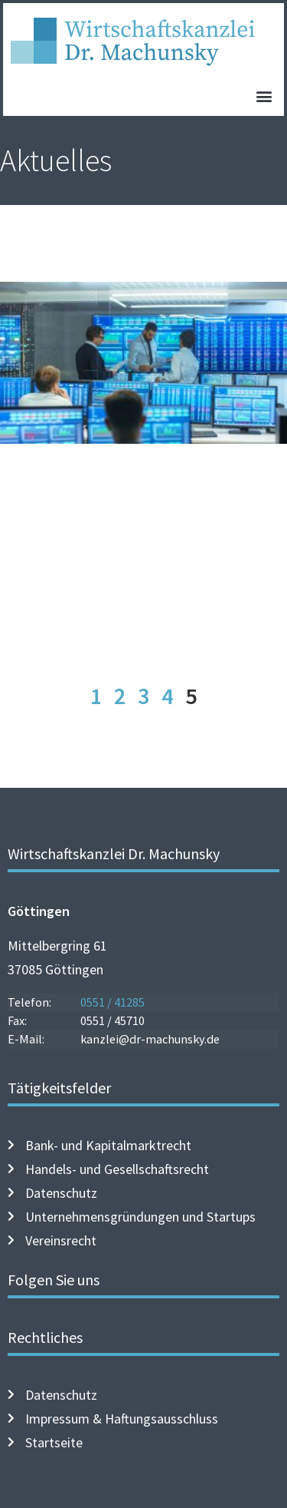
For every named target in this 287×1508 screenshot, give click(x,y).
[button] (263, 95)
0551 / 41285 (112, 1002)
